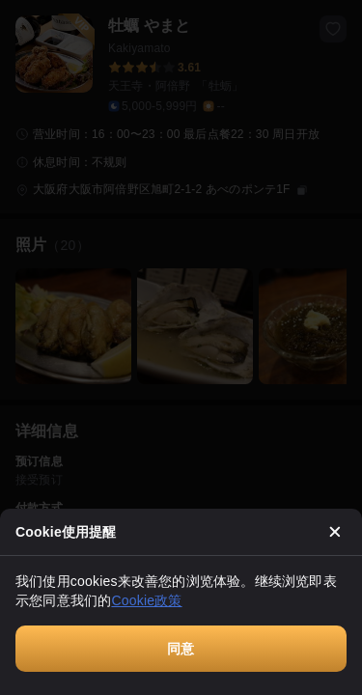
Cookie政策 (146, 600)
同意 (180, 648)
